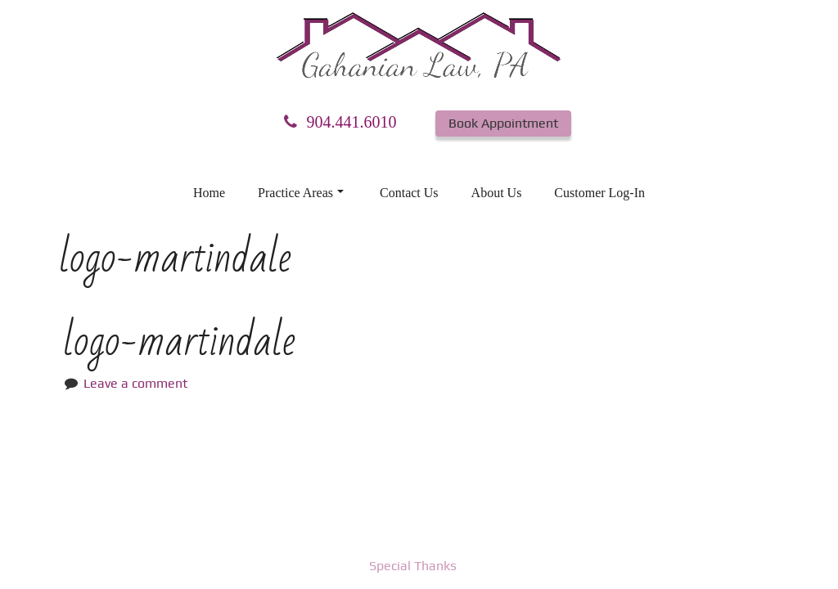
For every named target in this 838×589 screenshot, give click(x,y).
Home (209, 193)
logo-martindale (179, 341)
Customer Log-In (599, 193)
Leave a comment (135, 383)
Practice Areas (301, 193)
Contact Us (409, 193)
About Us (496, 193)
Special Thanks (413, 565)
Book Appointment (503, 123)
